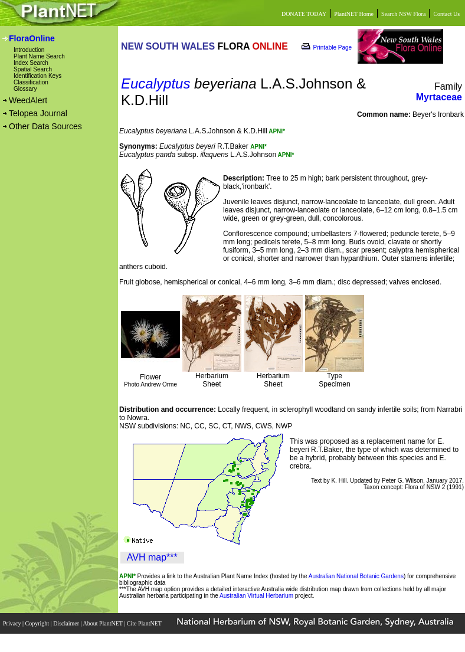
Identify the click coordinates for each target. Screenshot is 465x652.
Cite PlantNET (145, 623)
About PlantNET (103, 623)
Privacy (12, 623)
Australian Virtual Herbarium (256, 595)
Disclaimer (66, 623)
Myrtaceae (439, 97)
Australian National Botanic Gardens (356, 576)
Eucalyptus (155, 83)
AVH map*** (152, 557)
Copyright (38, 623)
